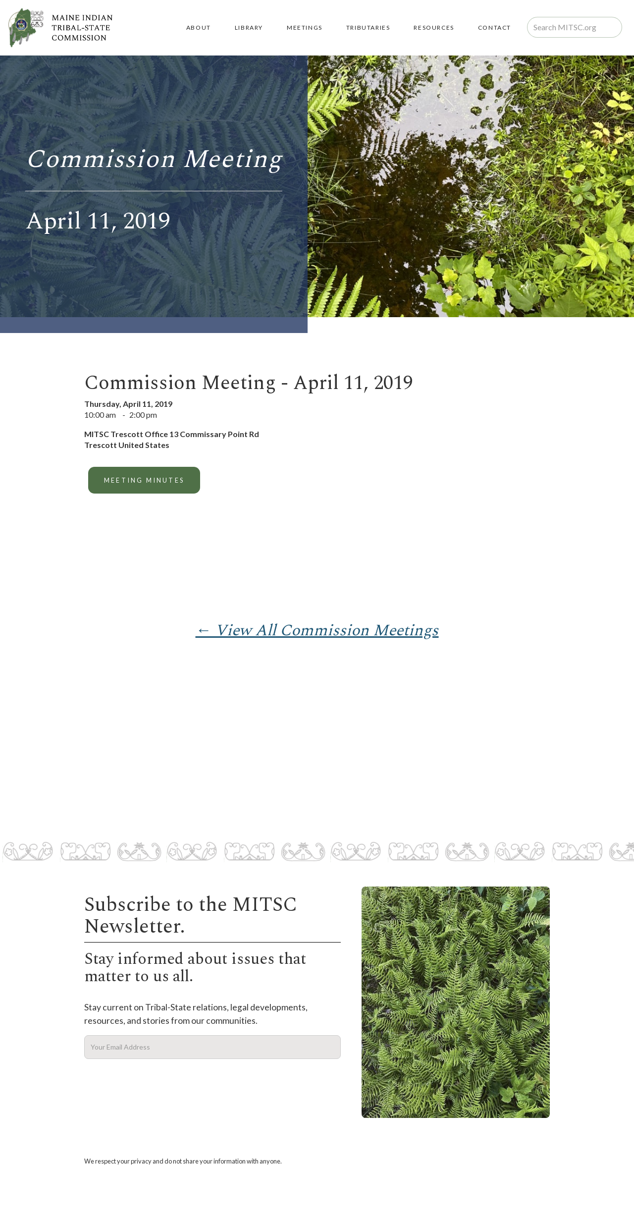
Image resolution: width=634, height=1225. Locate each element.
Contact (494, 27)
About (198, 27)
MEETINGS (304, 27)
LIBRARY (249, 27)
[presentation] (159, 1083)
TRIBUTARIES (368, 27)
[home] (60, 28)
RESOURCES (434, 27)
